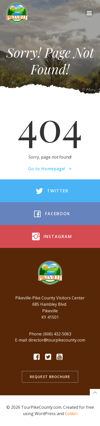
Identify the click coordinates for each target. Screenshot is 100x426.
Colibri (71, 413)
